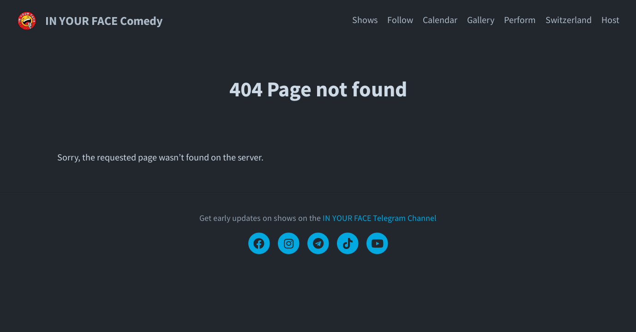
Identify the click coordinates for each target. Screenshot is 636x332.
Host (610, 19)
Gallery (480, 19)
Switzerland (569, 19)
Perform (520, 19)
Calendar (440, 19)
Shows (365, 19)
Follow (400, 19)
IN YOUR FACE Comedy (104, 20)
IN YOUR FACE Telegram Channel (380, 218)
